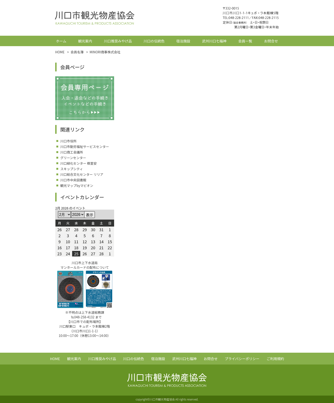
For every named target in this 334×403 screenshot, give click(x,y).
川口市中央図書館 (73, 180)
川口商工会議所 (71, 152)
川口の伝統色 (154, 40)
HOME (55, 358)
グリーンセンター (73, 157)
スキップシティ (71, 168)
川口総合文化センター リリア (81, 174)
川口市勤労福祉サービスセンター (84, 146)
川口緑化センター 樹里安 (78, 163)
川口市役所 (68, 141)
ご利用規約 (275, 358)
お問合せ (271, 40)
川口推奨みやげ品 (118, 40)
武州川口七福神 (214, 40)
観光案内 (85, 40)
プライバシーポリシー (242, 358)
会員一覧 (245, 40)
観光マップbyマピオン (76, 185)
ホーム (61, 40)
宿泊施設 (183, 40)
